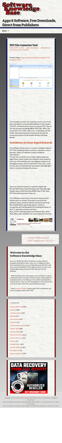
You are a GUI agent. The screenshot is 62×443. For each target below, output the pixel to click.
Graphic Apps (14, 329)
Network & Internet (16, 335)
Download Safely (20, 288)
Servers (12, 341)
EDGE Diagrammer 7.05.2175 (41, 240)
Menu (4, 31)
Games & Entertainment (18, 325)
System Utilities (33, 48)
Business (13, 310)
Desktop (13, 316)
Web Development (16, 354)
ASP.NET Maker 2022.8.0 (37, 237)
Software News (15, 344)
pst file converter (23, 50)
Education (13, 322)
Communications (15, 313)
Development (14, 319)
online (11, 406)
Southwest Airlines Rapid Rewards (31, 142)
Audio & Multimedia (16, 307)
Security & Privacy (16, 338)
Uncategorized (15, 350)
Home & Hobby (15, 332)
